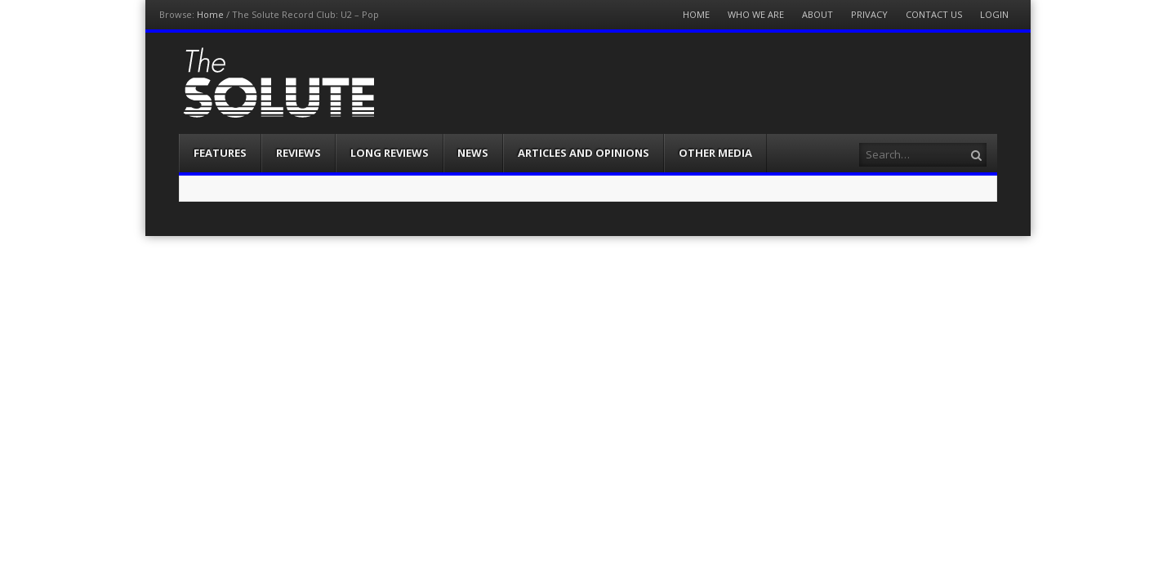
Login (994, 14)
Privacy (869, 14)
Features (220, 152)
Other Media (715, 152)
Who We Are (756, 14)
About (817, 14)
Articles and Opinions (583, 152)
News (472, 152)
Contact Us (934, 14)
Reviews (298, 152)
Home (210, 14)
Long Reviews (389, 152)
